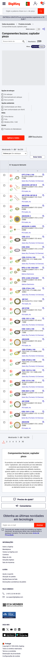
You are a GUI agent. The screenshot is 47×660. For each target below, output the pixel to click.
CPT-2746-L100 (28, 175)
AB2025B (25, 422)
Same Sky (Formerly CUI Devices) (33, 181)
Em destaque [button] (12, 153)
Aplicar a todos (13, 138)
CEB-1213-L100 (28, 381)
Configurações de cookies (11, 656)
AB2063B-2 (26, 216)
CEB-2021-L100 (28, 391)
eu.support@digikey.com (13, 597)
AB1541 (25, 299)
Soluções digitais (8, 560)
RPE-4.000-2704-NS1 (30, 278)
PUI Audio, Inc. (26, 191)
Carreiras (6, 554)
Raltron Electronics (28, 274)
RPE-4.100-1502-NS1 (30, 268)
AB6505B (25, 206)
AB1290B (25, 401)
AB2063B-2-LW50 (29, 226)
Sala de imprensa (8, 562)
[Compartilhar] (43, 29)
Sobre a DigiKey (8, 547)
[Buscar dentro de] (12, 41)
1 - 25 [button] (13, 149)
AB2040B (25, 339)
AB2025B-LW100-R (29, 185)
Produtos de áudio (25, 24)
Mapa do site (7, 557)
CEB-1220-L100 (28, 329)
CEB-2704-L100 (28, 288)
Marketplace (7, 549)
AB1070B (25, 308)
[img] (14, 4)
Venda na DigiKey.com (10, 552)
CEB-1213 (26, 237)
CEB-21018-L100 (28, 257)
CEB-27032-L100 (28, 360)
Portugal (7, 644)
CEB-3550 (26, 247)
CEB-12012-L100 (28, 370)
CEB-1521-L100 (28, 319)
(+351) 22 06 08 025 (11, 594)
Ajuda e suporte (8, 574)
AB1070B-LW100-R (29, 195)
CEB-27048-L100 (28, 350)
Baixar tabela (37, 157)
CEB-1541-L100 (28, 412)
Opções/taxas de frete (10, 579)
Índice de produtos (8, 24)
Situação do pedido (9, 577)
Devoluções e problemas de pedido (14, 582)
